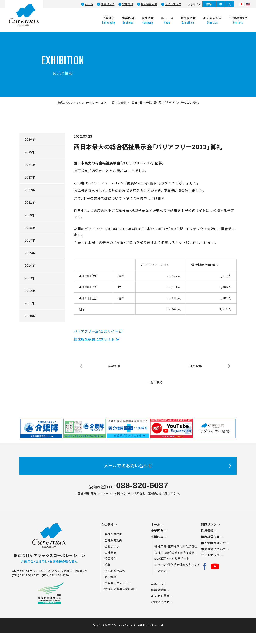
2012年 (30, 290)
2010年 (30, 316)
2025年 (30, 152)
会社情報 (107, 524)
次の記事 (195, 366)
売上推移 (110, 577)
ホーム (89, 4)
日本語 (241, 4)
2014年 (30, 265)
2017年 (30, 240)
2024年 (30, 164)
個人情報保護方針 (213, 543)
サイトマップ (173, 4)
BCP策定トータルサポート (171, 558)
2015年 (30, 253)
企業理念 (157, 530)
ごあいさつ (111, 546)
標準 (209, 4)
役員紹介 (110, 558)
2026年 (30, 139)
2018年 (30, 227)
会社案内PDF (115, 534)
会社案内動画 (113, 540)
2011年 (30, 303)
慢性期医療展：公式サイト (94, 339)
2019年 (30, 215)
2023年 (30, 177)
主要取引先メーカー (117, 583)
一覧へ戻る (155, 382)
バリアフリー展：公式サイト (96, 331)
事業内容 (157, 537)
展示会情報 (159, 590)
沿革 (107, 565)
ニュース (157, 583)
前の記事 (114, 366)
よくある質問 (160, 596)
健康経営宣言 (149, 4)
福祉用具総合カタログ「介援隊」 (175, 552)
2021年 (30, 202)
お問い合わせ (160, 602)
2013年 (30, 278)
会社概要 (110, 552)
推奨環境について (213, 549)
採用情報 (127, 4)
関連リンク (107, 4)
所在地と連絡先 (146, 493)
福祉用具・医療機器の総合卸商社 (175, 546)
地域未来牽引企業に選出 (120, 589)
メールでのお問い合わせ (128, 465)
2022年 (30, 190)
